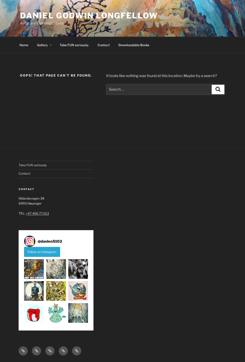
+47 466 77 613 (37, 213)
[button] (34, 269)
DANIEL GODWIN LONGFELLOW (89, 15)
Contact (104, 45)
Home (24, 45)
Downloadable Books (133, 45)
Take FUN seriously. (74, 45)
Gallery (44, 45)
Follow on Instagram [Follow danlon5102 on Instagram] (41, 252)
